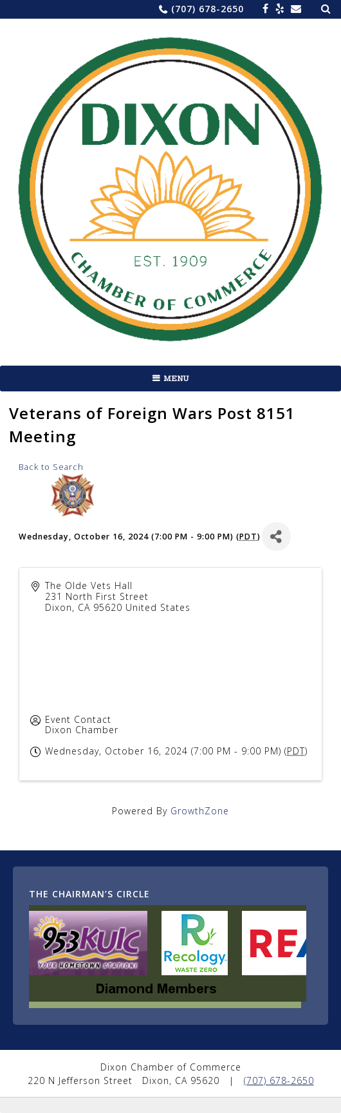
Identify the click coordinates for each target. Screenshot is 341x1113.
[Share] (276, 536)
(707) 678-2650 (207, 9)
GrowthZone (199, 811)
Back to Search (51, 467)
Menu (176, 378)
